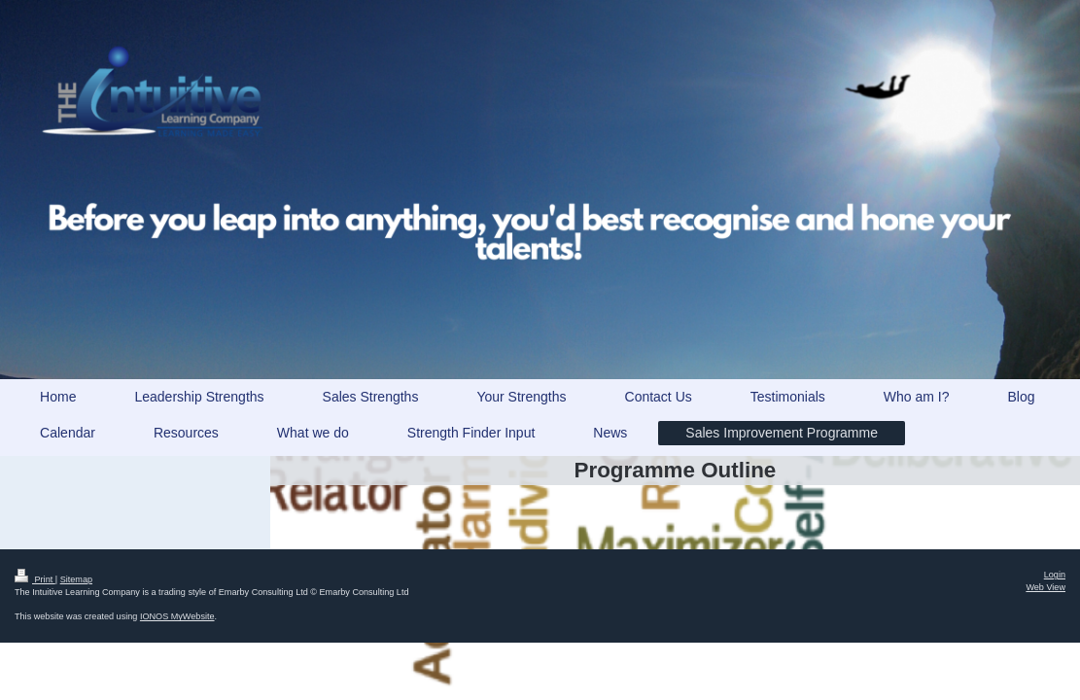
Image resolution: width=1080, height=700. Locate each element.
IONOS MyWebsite (177, 616)
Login (1054, 574)
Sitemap (76, 579)
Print (35, 579)
